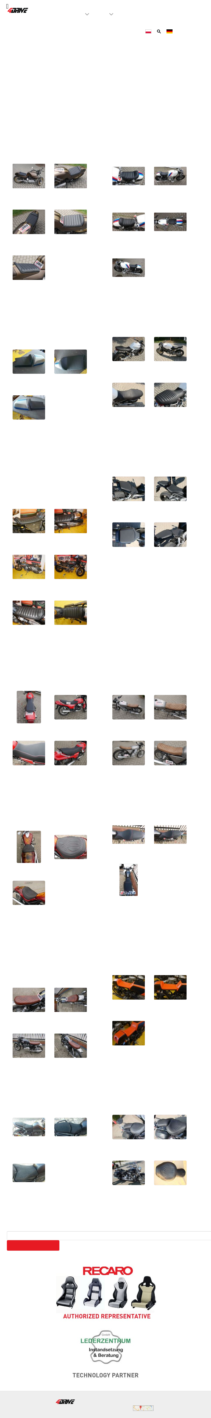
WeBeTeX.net (193, 1407)
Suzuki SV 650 (143, 800)
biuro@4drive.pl (133, 1401)
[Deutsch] (170, 31)
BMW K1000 (37, 129)
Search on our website (33, 1245)
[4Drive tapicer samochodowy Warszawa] (18, 10)
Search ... (16, 1227)
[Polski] (149, 31)
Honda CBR (134, 455)
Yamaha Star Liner (151, 1093)
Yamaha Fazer (40, 1093)
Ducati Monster (144, 315)
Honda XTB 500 (146, 660)
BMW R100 (133, 129)
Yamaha (126, 940)
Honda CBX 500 (46, 660)
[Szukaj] (159, 31)
